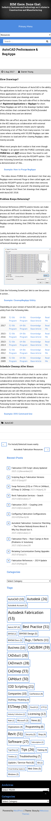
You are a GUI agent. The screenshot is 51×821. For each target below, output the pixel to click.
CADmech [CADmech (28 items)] (18, 663)
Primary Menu (25, 26)
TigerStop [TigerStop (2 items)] (13, 750)
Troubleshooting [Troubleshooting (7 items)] (30, 756)
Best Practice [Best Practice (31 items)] (36, 626)
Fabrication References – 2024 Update (29, 560)
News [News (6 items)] (35, 720)
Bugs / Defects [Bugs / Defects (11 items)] (36, 640)
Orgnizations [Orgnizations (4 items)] (15, 726)
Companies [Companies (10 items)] (17, 693)
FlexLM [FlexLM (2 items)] (34, 707)
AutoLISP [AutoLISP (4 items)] (14, 627)
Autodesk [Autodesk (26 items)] (37, 599)
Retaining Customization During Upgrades (30, 551)
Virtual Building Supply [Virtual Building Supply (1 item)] (16, 769)
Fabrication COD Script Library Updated (29, 467)
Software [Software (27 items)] (18, 741)
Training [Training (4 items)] (42, 749)
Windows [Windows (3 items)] (13, 774)
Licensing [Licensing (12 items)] (37, 714)
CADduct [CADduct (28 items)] (18, 655)
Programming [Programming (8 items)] (34, 726)
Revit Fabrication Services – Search (27, 495)
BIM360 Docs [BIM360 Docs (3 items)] (15, 640)
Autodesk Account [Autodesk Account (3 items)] (17, 605)
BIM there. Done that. (25, 4)
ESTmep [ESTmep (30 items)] (17, 706)
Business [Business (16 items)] (16, 648)
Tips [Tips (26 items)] (27, 749)
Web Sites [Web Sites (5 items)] (34, 768)
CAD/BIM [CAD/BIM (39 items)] (39, 647)
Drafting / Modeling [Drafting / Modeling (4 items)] (18, 699)
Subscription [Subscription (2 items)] (37, 742)
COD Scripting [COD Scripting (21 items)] (21, 686)
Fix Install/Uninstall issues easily (19, 444)
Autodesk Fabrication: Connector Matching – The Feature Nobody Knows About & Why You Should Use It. (31, 526)
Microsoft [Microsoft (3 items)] (22, 720)
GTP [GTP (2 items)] (44, 707)
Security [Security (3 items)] (30, 734)
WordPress (18, 810)
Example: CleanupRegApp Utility (20, 300)
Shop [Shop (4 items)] (42, 734)
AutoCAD (9, 422)
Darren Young (25, 71)
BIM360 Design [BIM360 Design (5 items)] (28, 633)
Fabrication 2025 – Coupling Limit (27, 504)
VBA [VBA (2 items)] (40, 763)
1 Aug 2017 (7, 71)
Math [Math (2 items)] (11, 720)
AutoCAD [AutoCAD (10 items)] (16, 599)
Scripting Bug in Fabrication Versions (28, 477)
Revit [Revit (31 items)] (15, 733)
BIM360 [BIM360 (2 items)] (12, 634)
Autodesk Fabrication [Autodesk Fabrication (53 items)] (25, 615)
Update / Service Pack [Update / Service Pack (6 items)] (21, 762)
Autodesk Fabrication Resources (32, 449)
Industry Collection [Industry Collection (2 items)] (16, 714)
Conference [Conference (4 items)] (36, 693)
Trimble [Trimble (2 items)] (12, 756)
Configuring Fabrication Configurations (29, 513)
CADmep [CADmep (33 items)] (18, 671)
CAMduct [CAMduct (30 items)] (18, 679)
